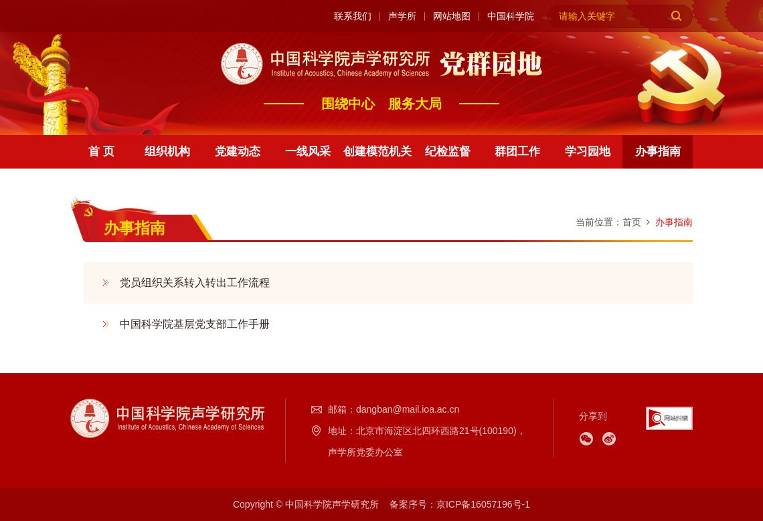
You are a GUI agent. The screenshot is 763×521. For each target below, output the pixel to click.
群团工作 (517, 151)
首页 (631, 222)
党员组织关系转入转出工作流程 (195, 282)
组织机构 (167, 151)
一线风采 (308, 151)
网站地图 (452, 16)
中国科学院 (510, 16)
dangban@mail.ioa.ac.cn (407, 409)
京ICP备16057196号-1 (483, 504)
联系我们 (352, 16)
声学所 (402, 16)
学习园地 (587, 151)
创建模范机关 (377, 151)
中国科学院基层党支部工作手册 (195, 324)
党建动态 (237, 151)
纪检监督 (448, 151)
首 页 (101, 151)
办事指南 (658, 151)
